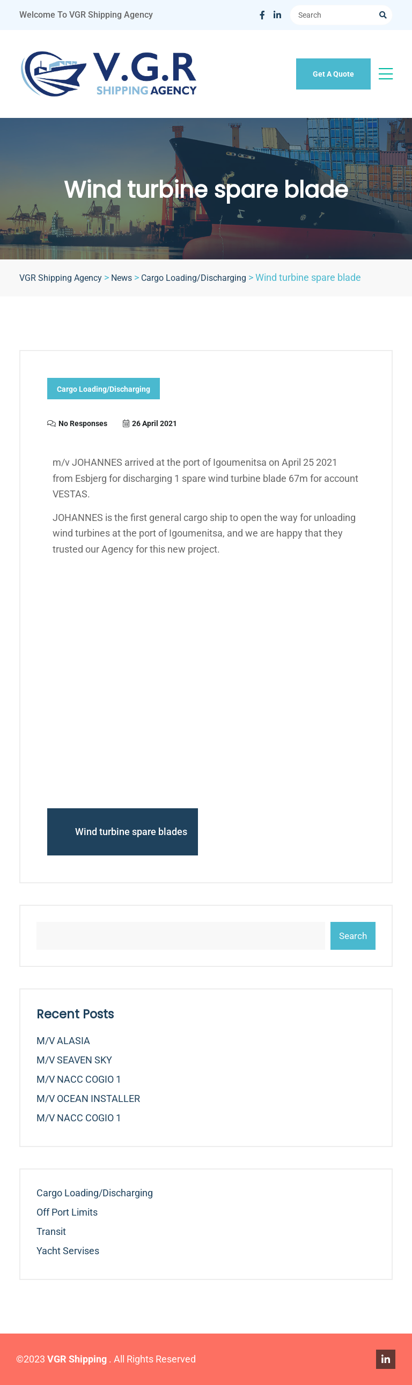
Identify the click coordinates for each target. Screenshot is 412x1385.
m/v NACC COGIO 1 (78, 1079)
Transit (51, 1231)
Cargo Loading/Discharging (103, 389)
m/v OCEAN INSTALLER (88, 1098)
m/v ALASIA (63, 1040)
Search (353, 935)
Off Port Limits (67, 1212)
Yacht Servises (67, 1250)
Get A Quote (333, 74)
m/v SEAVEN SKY (74, 1060)
